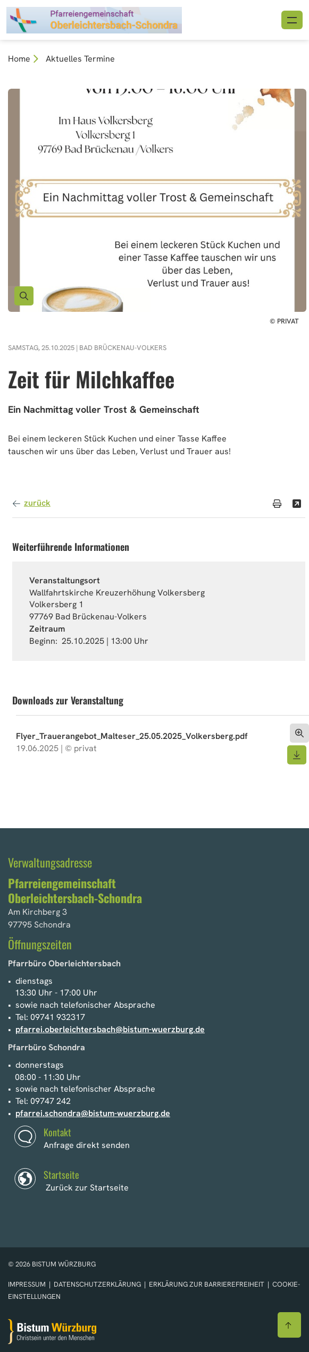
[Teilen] (296, 503)
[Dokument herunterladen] (296, 754)
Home (19, 58)
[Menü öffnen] (292, 20)
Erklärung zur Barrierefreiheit (206, 1284)
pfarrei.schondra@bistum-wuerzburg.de (92, 1113)
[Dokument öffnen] (299, 733)
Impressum (27, 1284)
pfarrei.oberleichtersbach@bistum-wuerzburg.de (110, 1029)
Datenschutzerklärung (98, 1284)
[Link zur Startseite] (94, 18)
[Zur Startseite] (52, 1331)
